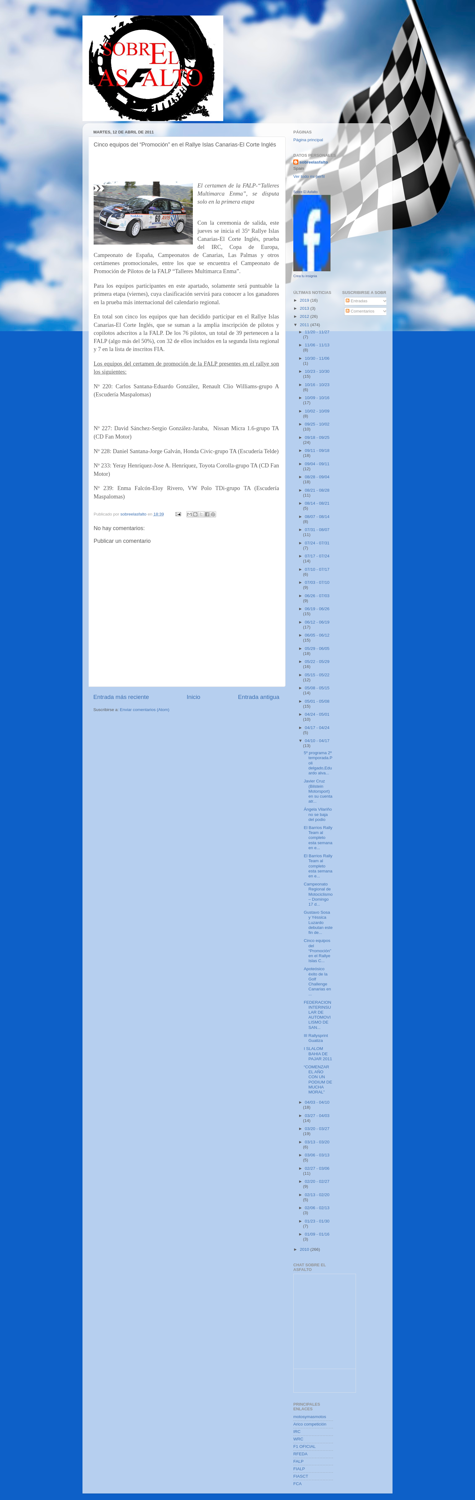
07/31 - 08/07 (317, 529)
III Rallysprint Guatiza (316, 1038)
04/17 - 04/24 (317, 727)
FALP (298, 1461)
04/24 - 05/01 (317, 714)
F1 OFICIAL (304, 1446)
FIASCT (300, 1476)
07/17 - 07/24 (317, 556)
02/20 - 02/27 (317, 1181)
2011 (305, 324)
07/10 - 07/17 (317, 569)
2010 (305, 1249)
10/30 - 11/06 (317, 358)
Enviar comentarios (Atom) (145, 709)
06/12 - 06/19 (317, 622)
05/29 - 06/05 (317, 648)
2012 (305, 316)
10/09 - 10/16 (317, 397)
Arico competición (309, 1424)
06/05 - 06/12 (317, 635)
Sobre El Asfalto (305, 192)
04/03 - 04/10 (317, 1102)
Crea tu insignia (305, 276)
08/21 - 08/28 (317, 490)
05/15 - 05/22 (317, 675)
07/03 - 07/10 (317, 582)
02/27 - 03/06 (317, 1168)
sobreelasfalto (314, 162)
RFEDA (300, 1454)
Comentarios (360, 311)
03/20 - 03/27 (317, 1128)
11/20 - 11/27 (317, 332)
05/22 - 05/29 (317, 661)
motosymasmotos (309, 1416)
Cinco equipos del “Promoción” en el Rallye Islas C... (317, 950)
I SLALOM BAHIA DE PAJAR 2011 (318, 1053)
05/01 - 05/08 (317, 701)
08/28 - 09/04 (317, 477)
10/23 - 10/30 (317, 371)
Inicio (193, 697)
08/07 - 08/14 (317, 516)
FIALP (299, 1468)
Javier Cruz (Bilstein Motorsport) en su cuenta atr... (318, 791)
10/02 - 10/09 (317, 411)
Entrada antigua (258, 697)
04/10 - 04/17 (317, 740)
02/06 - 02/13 (317, 1207)
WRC (298, 1439)
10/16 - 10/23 (317, 384)
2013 (305, 308)
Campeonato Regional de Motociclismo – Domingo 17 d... (318, 894)
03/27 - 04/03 (317, 1115)
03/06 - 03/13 (317, 1155)
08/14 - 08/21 (317, 503)
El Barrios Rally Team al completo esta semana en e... (318, 837)
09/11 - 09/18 (317, 450)
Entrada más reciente (121, 697)
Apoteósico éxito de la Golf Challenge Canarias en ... (317, 981)
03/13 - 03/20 (317, 1142)
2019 (305, 300)
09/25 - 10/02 (317, 424)
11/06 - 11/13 (317, 345)
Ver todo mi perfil (309, 176)
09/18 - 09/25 (317, 437)
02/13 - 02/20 (317, 1194)
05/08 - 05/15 (317, 688)
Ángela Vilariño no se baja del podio (318, 814)
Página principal (308, 139)
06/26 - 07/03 (317, 595)
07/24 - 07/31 (317, 543)
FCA (297, 1483)
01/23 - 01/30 (317, 1221)
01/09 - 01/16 (317, 1234)
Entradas (356, 301)
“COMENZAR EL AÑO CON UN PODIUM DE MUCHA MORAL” (318, 1079)
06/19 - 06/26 (317, 608)
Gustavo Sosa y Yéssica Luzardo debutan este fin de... (318, 922)
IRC (296, 1431)
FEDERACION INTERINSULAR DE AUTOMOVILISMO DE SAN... (317, 1015)
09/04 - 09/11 (317, 464)
